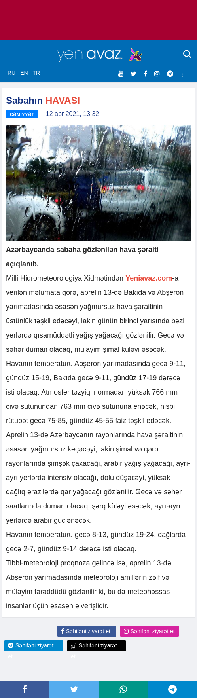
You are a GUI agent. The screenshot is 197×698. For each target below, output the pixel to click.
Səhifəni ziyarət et (85, 631)
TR (36, 73)
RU (11, 73)
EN (24, 73)
